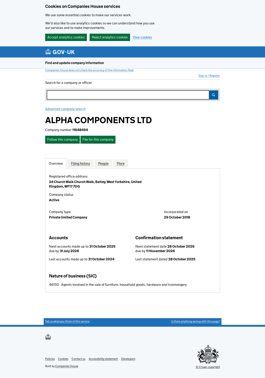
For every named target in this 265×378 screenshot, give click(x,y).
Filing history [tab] (80, 163)
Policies (50, 359)
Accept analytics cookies (66, 37)
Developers (128, 359)
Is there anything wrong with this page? (195, 321)
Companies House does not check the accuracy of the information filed (89, 70)
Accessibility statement (103, 359)
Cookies (63, 359)
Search (213, 95)
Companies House (66, 366)
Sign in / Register (209, 75)
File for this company (98, 139)
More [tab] (121, 163)
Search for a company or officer (68, 83)
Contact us (78, 359)
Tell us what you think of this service (67, 321)
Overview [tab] (56, 163)
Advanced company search (65, 109)
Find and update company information (74, 63)
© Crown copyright (208, 367)
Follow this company (62, 139)
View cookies (142, 37)
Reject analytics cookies (110, 37)
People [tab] (103, 163)
